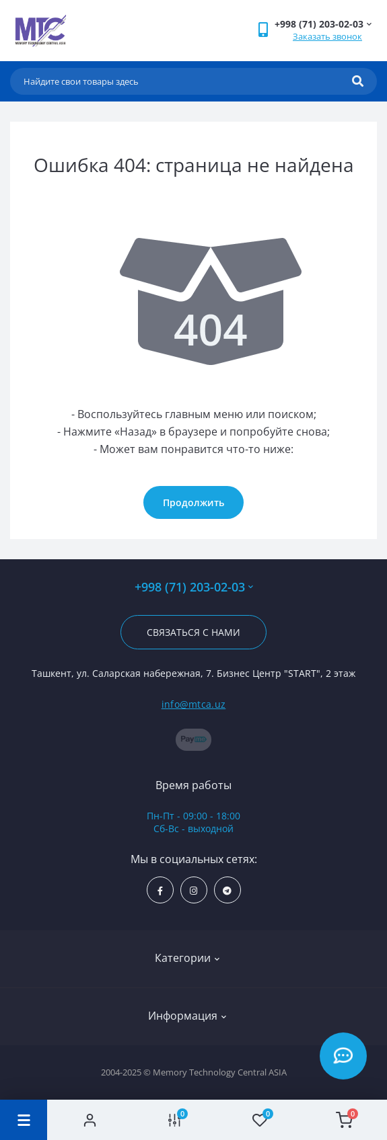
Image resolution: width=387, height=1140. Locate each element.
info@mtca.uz (194, 704)
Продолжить (193, 502)
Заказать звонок (327, 36)
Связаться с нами (193, 632)
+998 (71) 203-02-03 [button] (194, 587)
